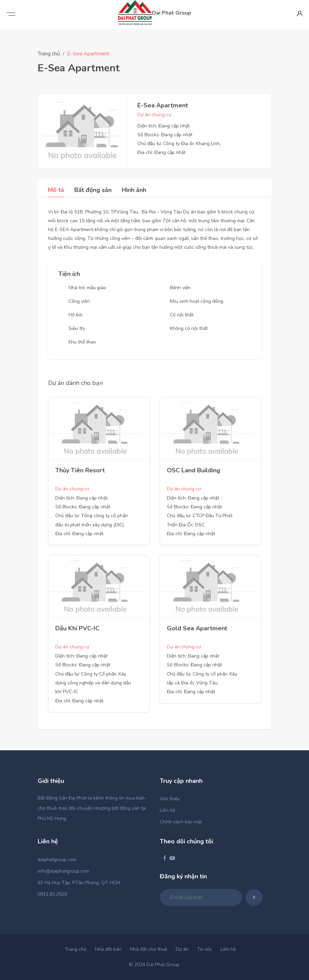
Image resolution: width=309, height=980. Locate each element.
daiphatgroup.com (57, 859)
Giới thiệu (170, 798)
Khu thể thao (82, 342)
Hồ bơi (75, 315)
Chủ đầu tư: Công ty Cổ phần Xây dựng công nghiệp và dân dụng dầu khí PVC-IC (93, 683)
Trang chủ (49, 53)
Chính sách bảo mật (181, 822)
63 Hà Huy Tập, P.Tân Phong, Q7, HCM (79, 882)
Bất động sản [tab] (93, 190)
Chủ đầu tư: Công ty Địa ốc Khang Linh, (179, 143)
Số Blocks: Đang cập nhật (164, 135)
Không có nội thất (189, 328)
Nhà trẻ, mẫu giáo (87, 287)
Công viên (79, 301)
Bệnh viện (180, 287)
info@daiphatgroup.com (63, 871)
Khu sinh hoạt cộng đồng (196, 301)
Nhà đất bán (108, 949)
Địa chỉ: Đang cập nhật (161, 152)
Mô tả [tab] (56, 190)
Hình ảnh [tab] (134, 190)
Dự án (182, 949)
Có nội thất (181, 315)
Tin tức (204, 949)
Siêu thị (77, 328)
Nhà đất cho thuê (148, 949)
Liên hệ (167, 810)
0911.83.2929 (52, 894)
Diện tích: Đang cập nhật (163, 126)
